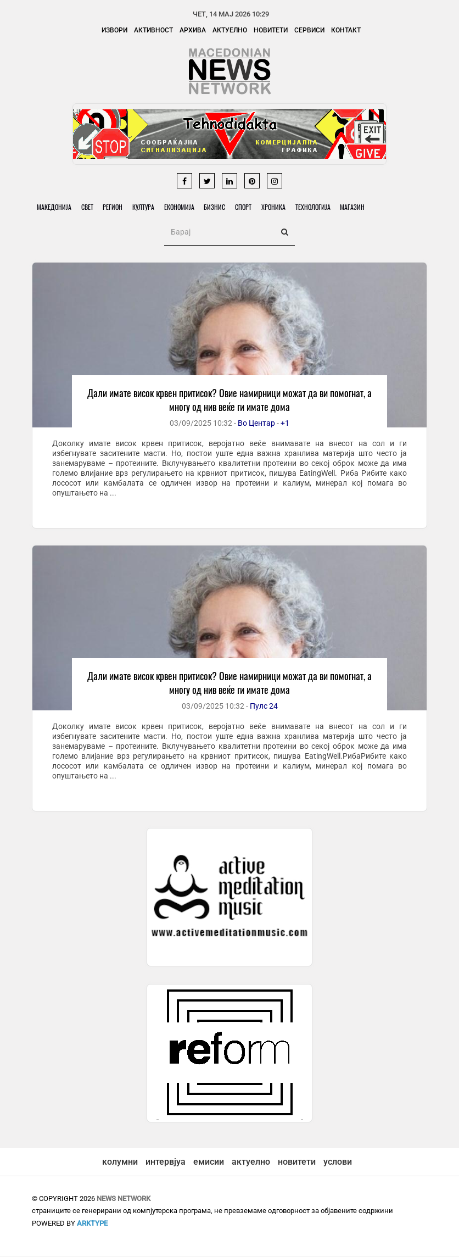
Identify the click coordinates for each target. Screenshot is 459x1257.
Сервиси (309, 30)
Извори (114, 30)
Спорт (251, 207)
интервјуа (165, 1162)
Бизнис (221, 207)
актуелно (251, 1162)
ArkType (92, 1224)
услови (337, 1162)
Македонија (54, 207)
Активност (153, 30)
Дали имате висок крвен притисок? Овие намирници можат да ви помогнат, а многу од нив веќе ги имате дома (229, 400)
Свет (89, 207)
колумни (120, 1162)
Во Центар (256, 423)
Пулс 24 (264, 706)
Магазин (364, 207)
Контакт (346, 30)
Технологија (323, 207)
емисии (208, 1162)
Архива (193, 30)
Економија (185, 207)
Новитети (271, 30)
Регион (116, 207)
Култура (148, 207)
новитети (297, 1162)
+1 (285, 423)
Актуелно (229, 30)
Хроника (283, 207)
